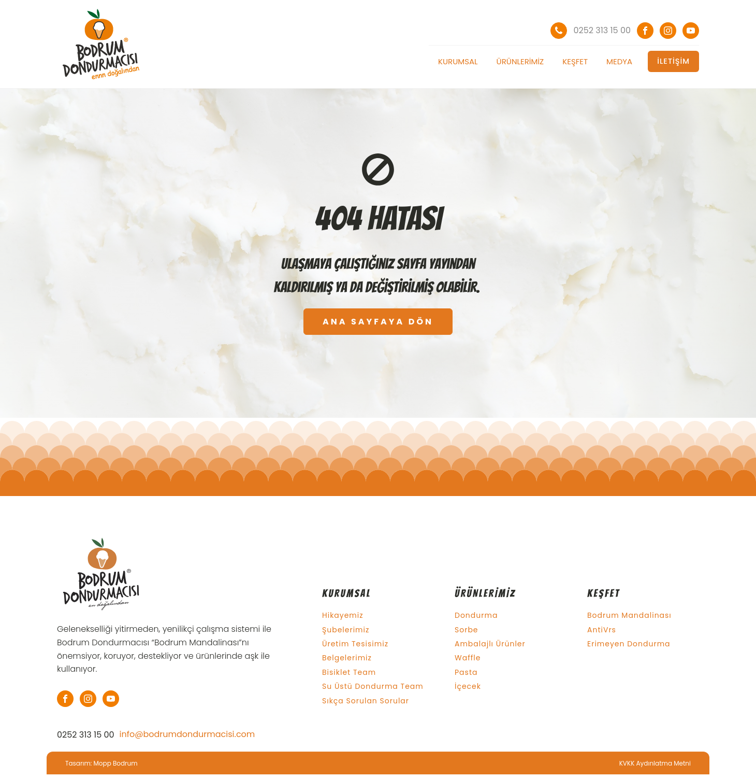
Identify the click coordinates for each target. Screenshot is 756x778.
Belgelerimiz (347, 658)
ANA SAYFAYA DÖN (378, 322)
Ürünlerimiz (520, 61)
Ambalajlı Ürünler (490, 644)
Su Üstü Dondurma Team (373, 686)
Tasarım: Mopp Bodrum (101, 763)
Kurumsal (458, 61)
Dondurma (476, 615)
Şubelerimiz (345, 630)
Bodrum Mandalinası (629, 615)
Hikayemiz (343, 615)
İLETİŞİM (673, 61)
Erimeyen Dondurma (629, 644)
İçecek (468, 686)
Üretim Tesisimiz (355, 644)
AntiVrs (601, 630)
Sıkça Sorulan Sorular (365, 701)
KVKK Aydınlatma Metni (655, 763)
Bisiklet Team (349, 672)
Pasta (466, 672)
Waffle (468, 658)
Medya (619, 61)
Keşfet (575, 61)
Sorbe (466, 630)
